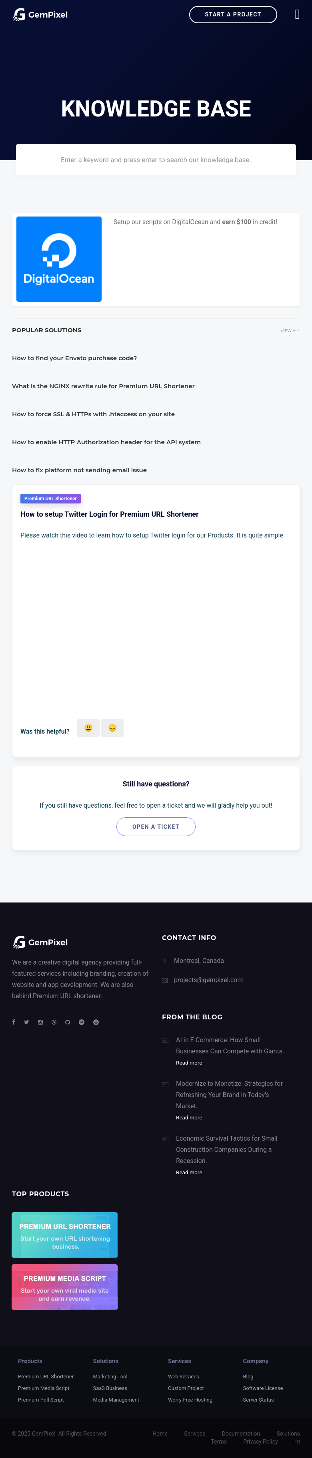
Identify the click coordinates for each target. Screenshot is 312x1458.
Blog (248, 1377)
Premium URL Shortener (46, 1377)
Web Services (183, 1377)
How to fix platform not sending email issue (79, 470)
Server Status (258, 1400)
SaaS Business (110, 1388)
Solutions (288, 1433)
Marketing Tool (110, 1377)
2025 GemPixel (36, 1433)
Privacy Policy (260, 1441)
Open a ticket (156, 827)
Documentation (241, 1433)
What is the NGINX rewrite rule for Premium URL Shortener (103, 386)
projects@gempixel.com (208, 980)
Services (194, 1433)
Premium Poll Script (41, 1400)
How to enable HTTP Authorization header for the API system (106, 442)
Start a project (233, 14)
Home (160, 1433)
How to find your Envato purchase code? (74, 358)
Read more (189, 1062)
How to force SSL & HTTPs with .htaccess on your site (93, 414)
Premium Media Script (43, 1388)
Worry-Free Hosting (190, 1400)
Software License (263, 1388)
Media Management (116, 1400)
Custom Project (186, 1388)
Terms (219, 1441)
